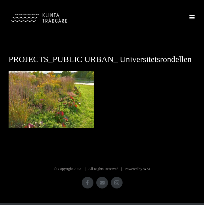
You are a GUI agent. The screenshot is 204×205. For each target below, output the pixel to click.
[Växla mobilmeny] (192, 17)
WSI (146, 169)
